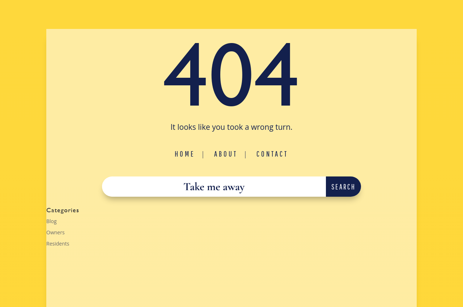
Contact (272, 153)
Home (185, 153)
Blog (51, 221)
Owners (55, 232)
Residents (57, 243)
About (226, 153)
